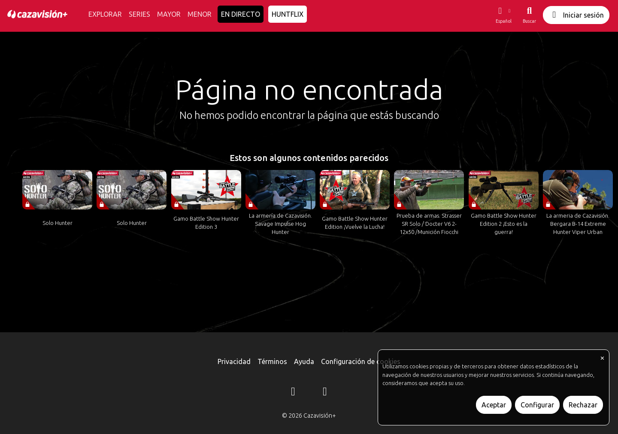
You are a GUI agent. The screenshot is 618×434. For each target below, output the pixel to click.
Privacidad (234, 361)
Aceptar (494, 405)
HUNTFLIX (287, 14)
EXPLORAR (105, 14)
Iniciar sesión (576, 14)
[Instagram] (293, 393)
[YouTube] (325, 393)
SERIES (139, 14)
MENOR (200, 14)
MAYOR (169, 14)
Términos (272, 361)
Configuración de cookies (360, 361)
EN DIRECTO (240, 14)
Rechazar (583, 405)
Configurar (537, 405)
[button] (503, 15)
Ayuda (304, 361)
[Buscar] (529, 15)
